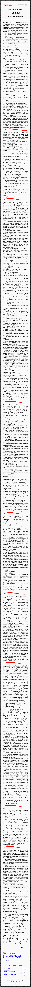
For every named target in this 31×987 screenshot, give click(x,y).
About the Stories (25, 968)
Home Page (7, 968)
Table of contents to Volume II (12, 961)
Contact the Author (24, 974)
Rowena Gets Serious (8, 5)
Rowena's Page (7, 4)
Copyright (9, 980)
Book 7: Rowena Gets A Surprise (10, 973)
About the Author (25, 971)
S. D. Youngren (18, 16)
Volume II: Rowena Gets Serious (9, 970)
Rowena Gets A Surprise (22, 4)
